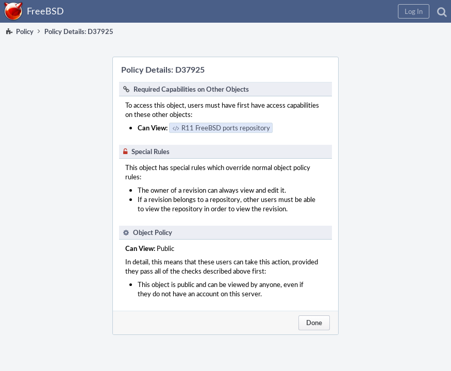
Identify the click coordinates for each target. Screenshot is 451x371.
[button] (413, 11)
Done (314, 322)
